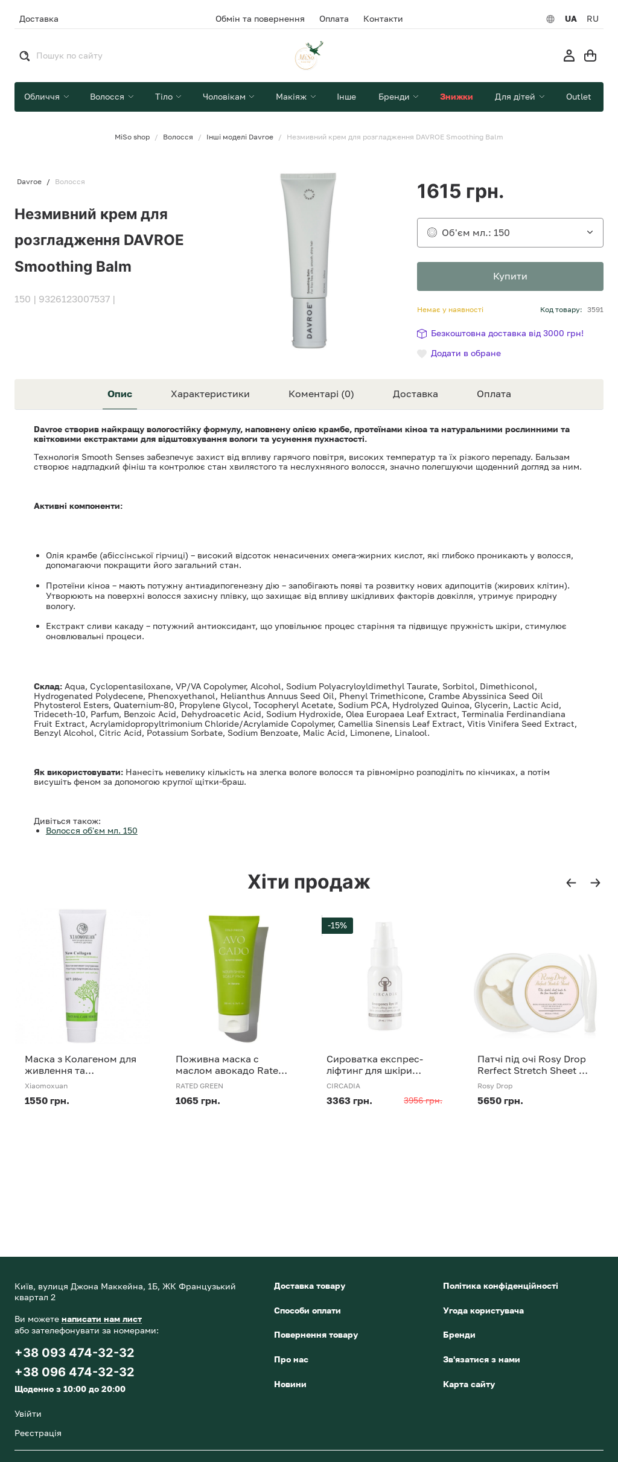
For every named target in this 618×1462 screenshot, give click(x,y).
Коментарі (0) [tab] (321, 394)
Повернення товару (316, 1334)
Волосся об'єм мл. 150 (92, 830)
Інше (346, 96)
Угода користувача (483, 1310)
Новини (290, 1384)
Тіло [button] (165, 96)
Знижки (456, 96)
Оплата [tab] (494, 394)
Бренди (459, 1334)
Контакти (383, 19)
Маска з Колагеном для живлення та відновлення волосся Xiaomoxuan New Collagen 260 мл (80, 1064)
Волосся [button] (108, 96)
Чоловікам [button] (225, 96)
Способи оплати (307, 1310)
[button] (571, 883)
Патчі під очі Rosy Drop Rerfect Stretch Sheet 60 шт (534, 1064)
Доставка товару (309, 1285)
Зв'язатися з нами (481, 1359)
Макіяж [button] (292, 96)
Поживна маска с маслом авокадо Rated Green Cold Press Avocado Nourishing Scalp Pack (230, 1064)
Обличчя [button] (43, 96)
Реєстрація (38, 1433)
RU (593, 19)
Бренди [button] (395, 96)
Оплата (334, 19)
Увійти (28, 1413)
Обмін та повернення (260, 19)
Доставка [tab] (415, 394)
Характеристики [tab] (210, 394)
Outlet (578, 96)
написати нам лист (102, 1319)
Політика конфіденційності (500, 1285)
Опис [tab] (119, 394)
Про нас (291, 1359)
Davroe (29, 181)
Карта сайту (469, 1384)
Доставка (39, 18)
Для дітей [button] (516, 96)
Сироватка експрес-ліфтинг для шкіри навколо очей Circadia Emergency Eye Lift (379, 1064)
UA (571, 19)
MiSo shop (132, 137)
